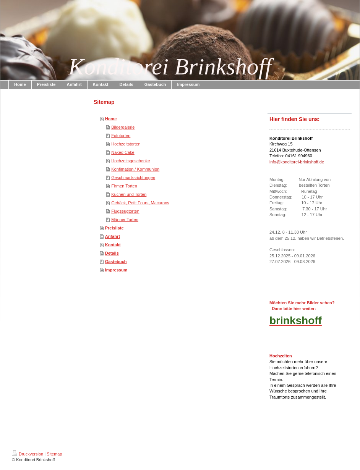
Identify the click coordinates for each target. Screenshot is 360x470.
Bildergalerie (123, 127)
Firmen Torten (124, 186)
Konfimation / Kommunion (135, 169)
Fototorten (120, 135)
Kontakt (113, 244)
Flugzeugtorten (125, 211)
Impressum (116, 270)
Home (111, 118)
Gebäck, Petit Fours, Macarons (140, 202)
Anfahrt (112, 236)
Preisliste (114, 228)
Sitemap (54, 454)
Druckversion (27, 454)
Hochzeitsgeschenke (130, 160)
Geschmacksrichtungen (133, 177)
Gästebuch (116, 261)
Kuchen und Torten (128, 194)
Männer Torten (124, 219)
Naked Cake (123, 152)
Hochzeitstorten (125, 144)
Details (112, 253)
